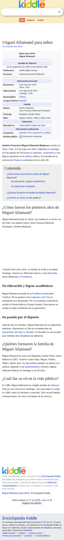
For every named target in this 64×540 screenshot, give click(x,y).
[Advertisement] (32, 31)
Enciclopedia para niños (12, 46)
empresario (37, 133)
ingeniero (37, 153)
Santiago (23, 93)
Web (22, 20)
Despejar (53, 12)
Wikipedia (48, 528)
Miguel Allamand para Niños (16, 493)
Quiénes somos (35, 533)
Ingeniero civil (25, 133)
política (28, 156)
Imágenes (31, 20)
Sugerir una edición (31, 503)
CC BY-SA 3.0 (46, 522)
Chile (27, 87)
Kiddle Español (8, 533)
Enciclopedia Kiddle (50, 476)
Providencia (26, 277)
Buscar (59, 12)
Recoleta (52, 273)
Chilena (22, 97)
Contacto (28, 536)
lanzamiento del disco (12, 332)
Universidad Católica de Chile (32, 125)
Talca (21, 87)
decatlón (30, 332)
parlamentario (32, 367)
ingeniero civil (38, 297)
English (41, 20)
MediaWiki (27, 530)
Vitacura (18, 160)
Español (22, 101)
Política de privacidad (11, 536)
